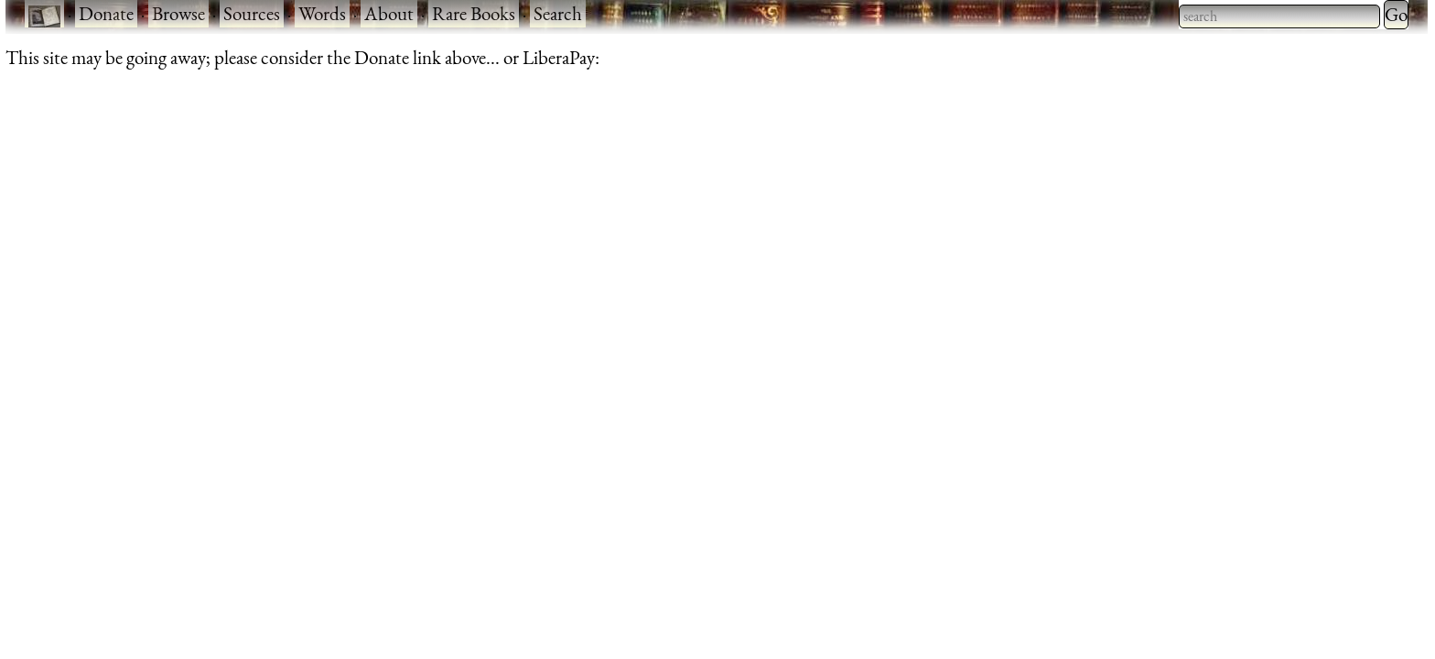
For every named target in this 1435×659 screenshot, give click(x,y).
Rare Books (473, 13)
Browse (178, 13)
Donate (106, 13)
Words (322, 13)
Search (558, 13)
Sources (251, 13)
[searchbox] (1279, 16)
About (389, 13)
